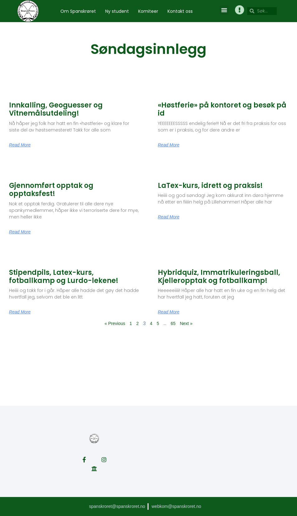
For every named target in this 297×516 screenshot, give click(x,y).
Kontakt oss (180, 11)
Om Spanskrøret (78, 11)
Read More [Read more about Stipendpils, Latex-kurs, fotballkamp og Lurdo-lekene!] (20, 312)
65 (173, 323)
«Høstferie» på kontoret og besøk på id (222, 109)
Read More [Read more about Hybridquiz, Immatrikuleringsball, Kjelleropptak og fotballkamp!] (168, 312)
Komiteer (148, 11)
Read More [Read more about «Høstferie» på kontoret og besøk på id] (168, 145)
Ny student (117, 11)
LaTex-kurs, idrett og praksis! (210, 185)
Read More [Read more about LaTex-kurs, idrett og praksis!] (168, 217)
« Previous (115, 323)
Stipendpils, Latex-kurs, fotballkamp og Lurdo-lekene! (63, 276)
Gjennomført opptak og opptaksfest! (51, 189)
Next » (186, 323)
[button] (224, 10)
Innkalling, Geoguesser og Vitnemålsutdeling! (56, 109)
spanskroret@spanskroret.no (117, 506)
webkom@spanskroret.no (176, 506)
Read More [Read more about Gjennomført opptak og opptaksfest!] (20, 232)
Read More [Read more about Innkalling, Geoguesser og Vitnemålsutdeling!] (20, 145)
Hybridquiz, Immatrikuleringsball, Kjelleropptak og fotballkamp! (219, 276)
